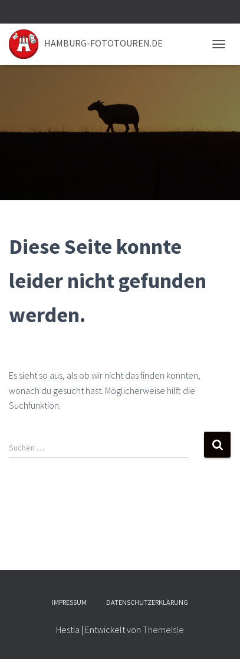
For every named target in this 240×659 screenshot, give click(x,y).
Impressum (69, 602)
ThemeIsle (163, 629)
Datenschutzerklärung (147, 602)
